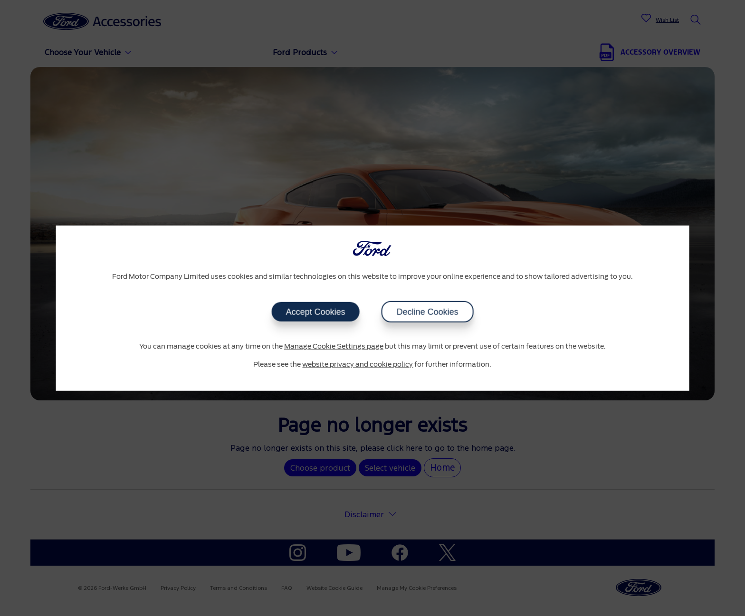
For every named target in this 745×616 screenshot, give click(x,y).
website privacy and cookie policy (357, 364)
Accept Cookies (315, 312)
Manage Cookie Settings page (333, 346)
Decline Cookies (427, 312)
